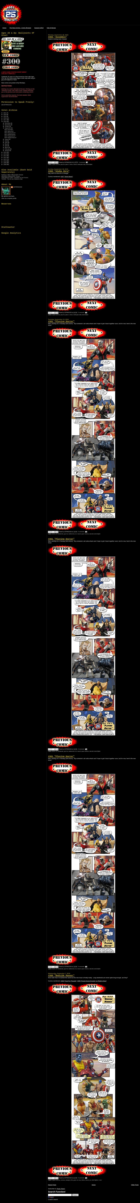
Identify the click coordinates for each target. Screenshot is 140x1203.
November (8, 124)
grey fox (63, 164)
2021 (5, 113)
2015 (5, 152)
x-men (100, 1180)
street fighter (89, 164)
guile (66, 164)
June (6, 142)
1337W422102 (17, 187)
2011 (5, 159)
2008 (5, 164)
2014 (5, 154)
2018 (5, 118)
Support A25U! (39, 28)
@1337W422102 (6, 104)
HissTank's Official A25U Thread (10, 176)
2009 (5, 162)
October (7, 126)
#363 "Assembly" (57, 37)
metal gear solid (81, 164)
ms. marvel (78, 533)
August (7, 139)
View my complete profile (8, 198)
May (6, 144)
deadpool (68, 1180)
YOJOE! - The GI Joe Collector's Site (11, 179)
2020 (5, 114)
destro (53, 533)
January (7, 150)
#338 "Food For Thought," (69, 981)
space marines (85, 533)
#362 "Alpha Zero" (58, 171)
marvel (75, 164)
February (7, 149)
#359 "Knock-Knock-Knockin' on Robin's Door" (92, 981)
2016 (5, 121)
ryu (90, 1180)
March (7, 147)
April (6, 145)
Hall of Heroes (51, 28)
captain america (56, 164)
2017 (5, 119)
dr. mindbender (59, 533)
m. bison (70, 164)
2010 (5, 161)
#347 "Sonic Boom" (67, 176)
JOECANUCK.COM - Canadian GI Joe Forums (14, 177)
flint (72, 1180)
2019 (5, 116)
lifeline (83, 1180)
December (8, 123)
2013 (5, 155)
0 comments (82, 162)
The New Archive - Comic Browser (20, 28)
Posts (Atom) (61, 1189)
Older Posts (135, 1185)
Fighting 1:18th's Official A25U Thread (12, 174)
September (8, 128)
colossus (63, 1180)
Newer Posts (52, 1185)
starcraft (91, 533)
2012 (5, 157)
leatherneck (72, 533)
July (6, 141)
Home (4, 28)
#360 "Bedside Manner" (61, 975)
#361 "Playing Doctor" (61, 321)
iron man (78, 1180)
